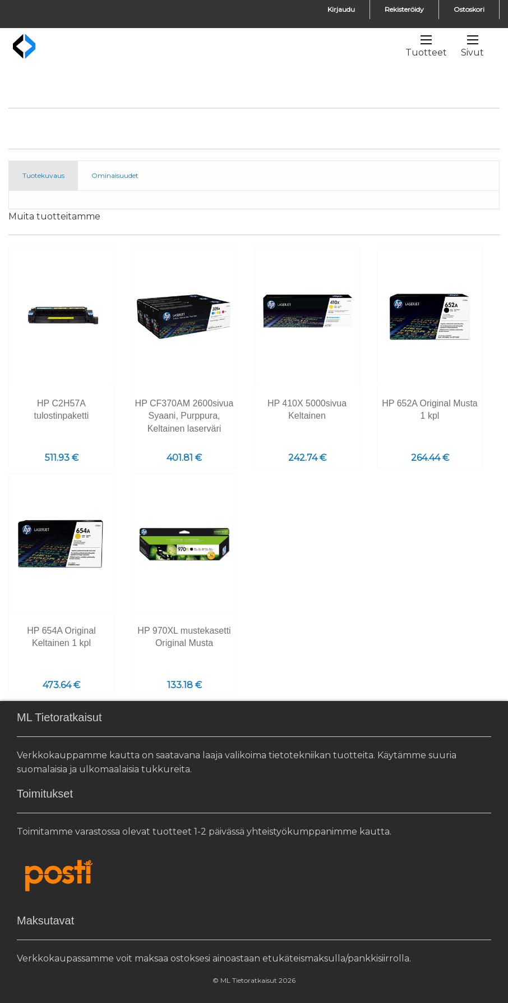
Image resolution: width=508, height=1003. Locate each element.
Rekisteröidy (404, 9)
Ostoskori (469, 9)
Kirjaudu (341, 9)
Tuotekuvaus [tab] (43, 175)
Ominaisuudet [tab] (114, 175)
